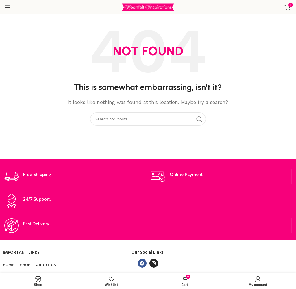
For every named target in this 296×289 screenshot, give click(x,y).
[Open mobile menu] (7, 7)
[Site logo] (148, 7)
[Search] (148, 119)
